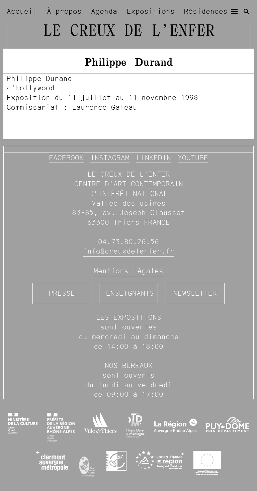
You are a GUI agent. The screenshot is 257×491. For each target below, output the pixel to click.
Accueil (22, 11)
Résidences (206, 11)
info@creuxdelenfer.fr (128, 251)
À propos (64, 11)
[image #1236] (128, 93)
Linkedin (153, 157)
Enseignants (130, 293)
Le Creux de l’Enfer (129, 31)
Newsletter (195, 293)
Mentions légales (128, 270)
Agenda (104, 11)
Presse (62, 293)
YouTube (193, 157)
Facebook (66, 157)
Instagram (110, 157)
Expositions (151, 11)
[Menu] (234, 11)
